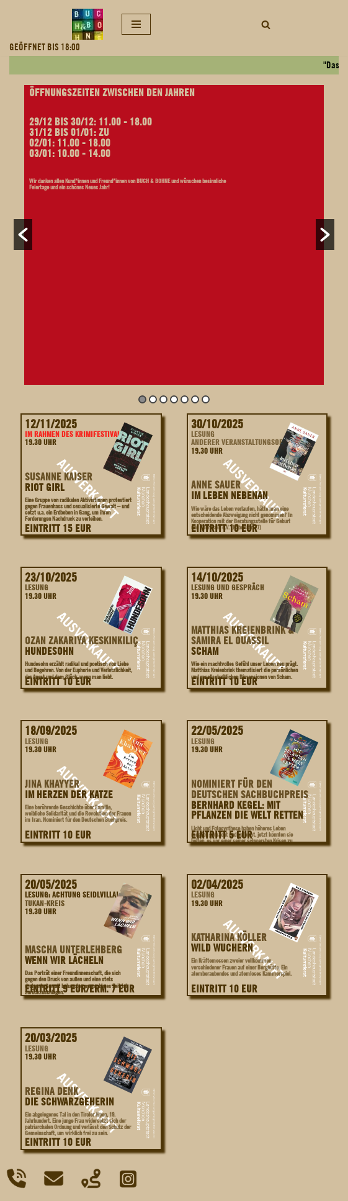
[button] (23, 234)
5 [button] (185, 399)
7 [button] (206, 399)
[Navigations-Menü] (136, 24)
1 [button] (142, 399)
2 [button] (153, 399)
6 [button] (195, 399)
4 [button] (174, 399)
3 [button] (163, 399)
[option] (174, 235)
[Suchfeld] (265, 24)
